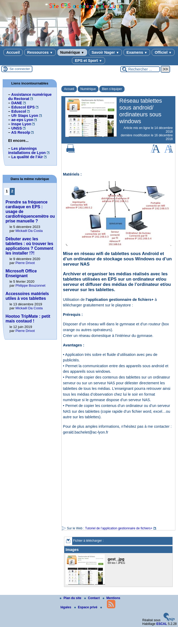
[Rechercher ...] (140, 69)
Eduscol (18, 111)
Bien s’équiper (112, 89)
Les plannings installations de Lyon (27, 150)
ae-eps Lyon (22, 120)
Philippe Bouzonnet (31, 285)
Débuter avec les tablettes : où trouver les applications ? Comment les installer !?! (29, 246)
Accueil (13, 52)
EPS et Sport (88, 60)
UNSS (16, 128)
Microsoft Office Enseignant (21, 273)
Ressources (40, 52)
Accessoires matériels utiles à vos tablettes (27, 296)
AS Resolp (20, 132)
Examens (136, 52)
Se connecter (19, 69)
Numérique (72, 52)
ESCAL (161, 624)
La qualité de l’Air (27, 157)
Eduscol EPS (23, 107)
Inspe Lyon (21, 124)
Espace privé (86, 607)
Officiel (163, 52)
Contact (92, 598)
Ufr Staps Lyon (24, 115)
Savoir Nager (105, 52)
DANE (16, 103)
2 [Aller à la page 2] (12, 191)
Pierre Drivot (25, 263)
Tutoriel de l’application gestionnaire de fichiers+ (118, 528)
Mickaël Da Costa (29, 231)
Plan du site (71, 598)
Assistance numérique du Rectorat (30, 96)
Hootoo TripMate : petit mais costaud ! (28, 318)
